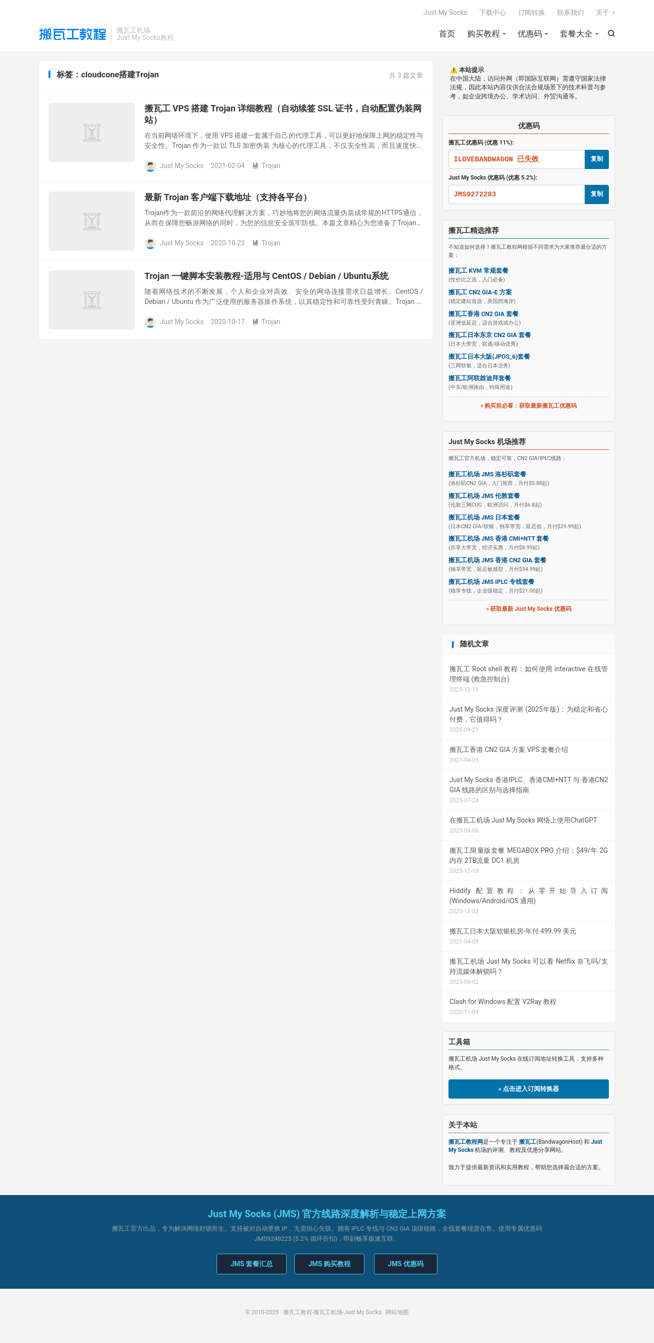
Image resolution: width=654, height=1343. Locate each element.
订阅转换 (531, 12)
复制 (597, 158)
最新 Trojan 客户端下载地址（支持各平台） (228, 197)
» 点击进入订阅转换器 (528, 1088)
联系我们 (570, 12)
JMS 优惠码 (406, 1264)
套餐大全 (576, 33)
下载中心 (492, 12)
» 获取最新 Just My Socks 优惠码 (528, 608)
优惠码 (530, 33)
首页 (447, 33)
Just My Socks (445, 12)
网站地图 (397, 1312)
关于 (602, 12)
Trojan (266, 165)
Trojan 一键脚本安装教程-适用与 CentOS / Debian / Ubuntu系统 (266, 276)
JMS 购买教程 (329, 1264)
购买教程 (483, 33)
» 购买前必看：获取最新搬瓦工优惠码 (529, 405)
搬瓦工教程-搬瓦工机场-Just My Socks (72, 34)
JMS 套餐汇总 (251, 1264)
